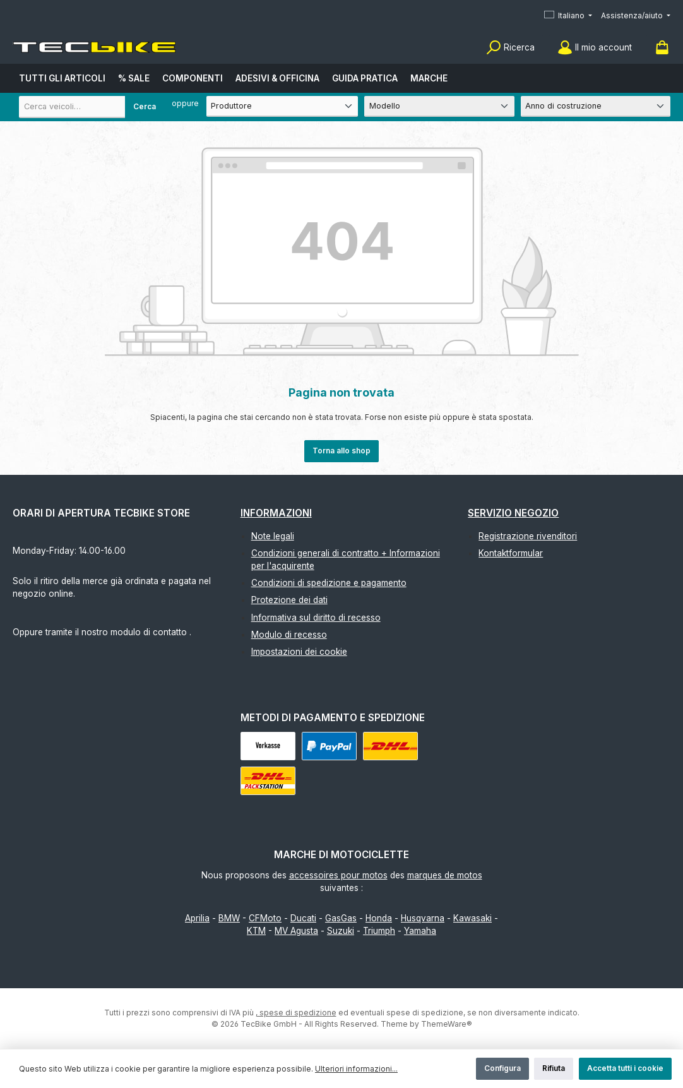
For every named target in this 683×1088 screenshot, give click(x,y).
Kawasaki (472, 918)
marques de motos (444, 875)
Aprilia (197, 918)
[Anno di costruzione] (595, 106)
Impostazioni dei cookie (299, 652)
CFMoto (265, 918)
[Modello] (439, 106)
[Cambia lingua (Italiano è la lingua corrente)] (568, 16)
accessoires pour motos (338, 875)
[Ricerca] (510, 48)
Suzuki (340, 931)
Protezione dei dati (289, 600)
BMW (229, 918)
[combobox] (91, 107)
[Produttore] (282, 106)
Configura (502, 1068)
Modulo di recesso (289, 635)
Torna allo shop (341, 450)
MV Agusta (296, 931)
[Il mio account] (594, 48)
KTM (256, 931)
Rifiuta (553, 1068)
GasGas (341, 918)
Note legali (272, 536)
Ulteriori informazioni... (356, 1068)
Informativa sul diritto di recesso (316, 618)
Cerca (144, 106)
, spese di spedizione (296, 1012)
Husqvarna (422, 918)
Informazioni (276, 513)
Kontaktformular (510, 553)
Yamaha (420, 931)
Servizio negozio (513, 513)
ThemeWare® (446, 1024)
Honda (378, 918)
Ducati (303, 918)
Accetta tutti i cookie (625, 1068)
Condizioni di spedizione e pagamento (329, 583)
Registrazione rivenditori (527, 536)
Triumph (379, 931)
